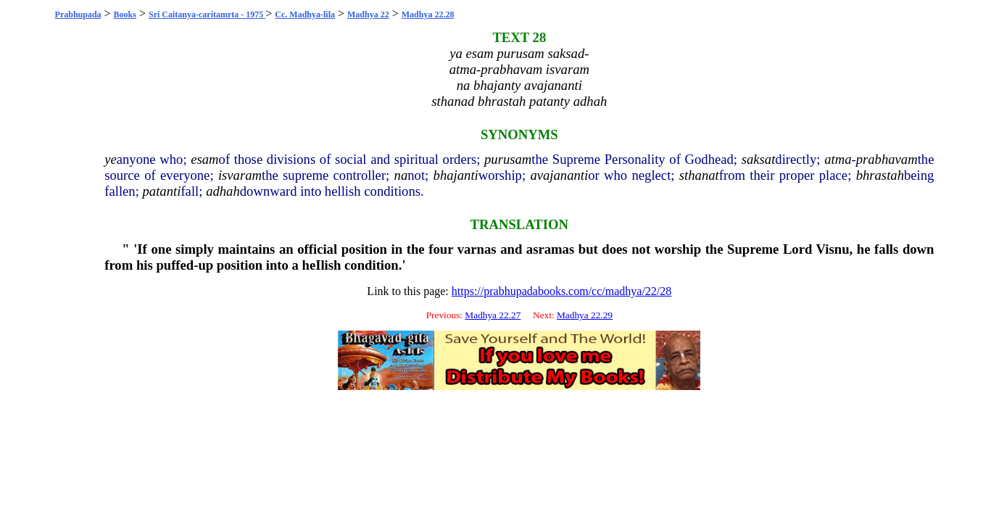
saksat (759, 159)
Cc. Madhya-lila (305, 14)
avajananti (559, 175)
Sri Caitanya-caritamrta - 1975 (207, 14)
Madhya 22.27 (493, 315)
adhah (223, 191)
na (401, 175)
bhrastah (880, 175)
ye (110, 159)
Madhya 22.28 (428, 14)
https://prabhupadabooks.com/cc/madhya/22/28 (562, 291)
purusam (507, 159)
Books (125, 14)
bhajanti (456, 175)
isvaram (240, 175)
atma (837, 159)
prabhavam (887, 159)
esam (204, 159)
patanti (162, 191)
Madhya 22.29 (585, 315)
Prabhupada (78, 14)
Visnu (833, 249)
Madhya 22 (368, 14)
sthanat (699, 175)
